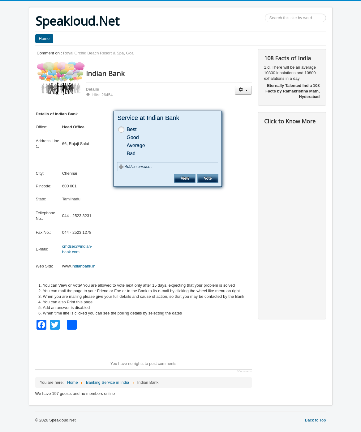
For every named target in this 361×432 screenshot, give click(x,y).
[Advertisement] (147, 343)
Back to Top (315, 420)
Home (44, 38)
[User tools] (243, 90)
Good (133, 137)
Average (136, 145)
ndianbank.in (84, 266)
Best (132, 129)
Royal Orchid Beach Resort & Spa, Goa (98, 53)
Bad (131, 153)
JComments (244, 371)
